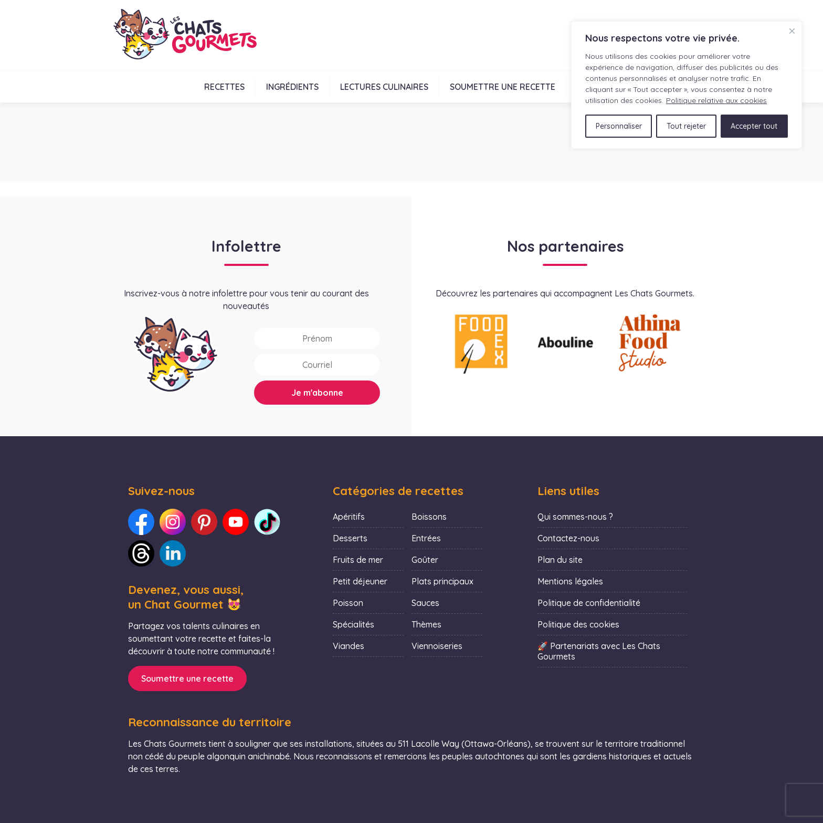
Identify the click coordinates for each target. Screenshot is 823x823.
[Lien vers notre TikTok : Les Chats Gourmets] (267, 522)
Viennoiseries (437, 646)
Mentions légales (570, 581)
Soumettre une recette (502, 86)
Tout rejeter (686, 126)
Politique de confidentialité (588, 603)
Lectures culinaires (384, 86)
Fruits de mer (358, 559)
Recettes (224, 86)
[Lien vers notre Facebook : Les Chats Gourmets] (141, 522)
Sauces (425, 603)
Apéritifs (349, 516)
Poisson (348, 603)
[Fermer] (792, 31)
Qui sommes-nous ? (575, 516)
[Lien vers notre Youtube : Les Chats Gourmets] (236, 522)
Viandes (348, 646)
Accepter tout (754, 126)
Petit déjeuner (360, 581)
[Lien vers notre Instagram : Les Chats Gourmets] (173, 522)
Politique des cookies (578, 624)
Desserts (350, 538)
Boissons (429, 516)
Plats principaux (442, 581)
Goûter (425, 559)
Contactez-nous (568, 538)
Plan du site (560, 559)
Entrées (426, 538)
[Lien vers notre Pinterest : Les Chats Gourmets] (204, 522)
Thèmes (426, 624)
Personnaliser (619, 126)
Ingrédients (292, 86)
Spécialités (353, 624)
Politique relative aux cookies (716, 100)
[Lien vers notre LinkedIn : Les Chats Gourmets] (173, 553)
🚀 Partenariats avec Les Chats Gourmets (598, 651)
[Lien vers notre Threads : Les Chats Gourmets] (141, 553)
